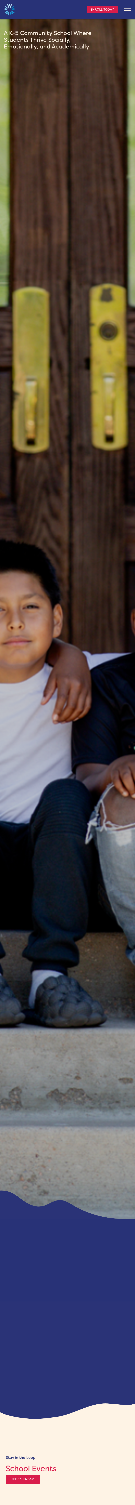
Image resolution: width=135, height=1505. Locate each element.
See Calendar (22, 1479)
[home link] (9, 9)
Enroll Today (102, 10)
